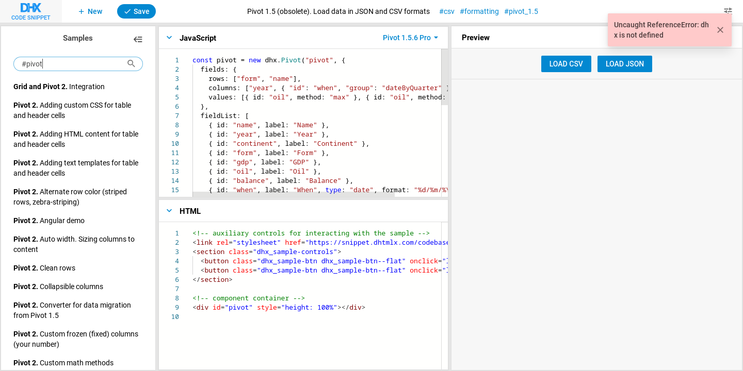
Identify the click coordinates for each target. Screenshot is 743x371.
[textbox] (192, 55)
